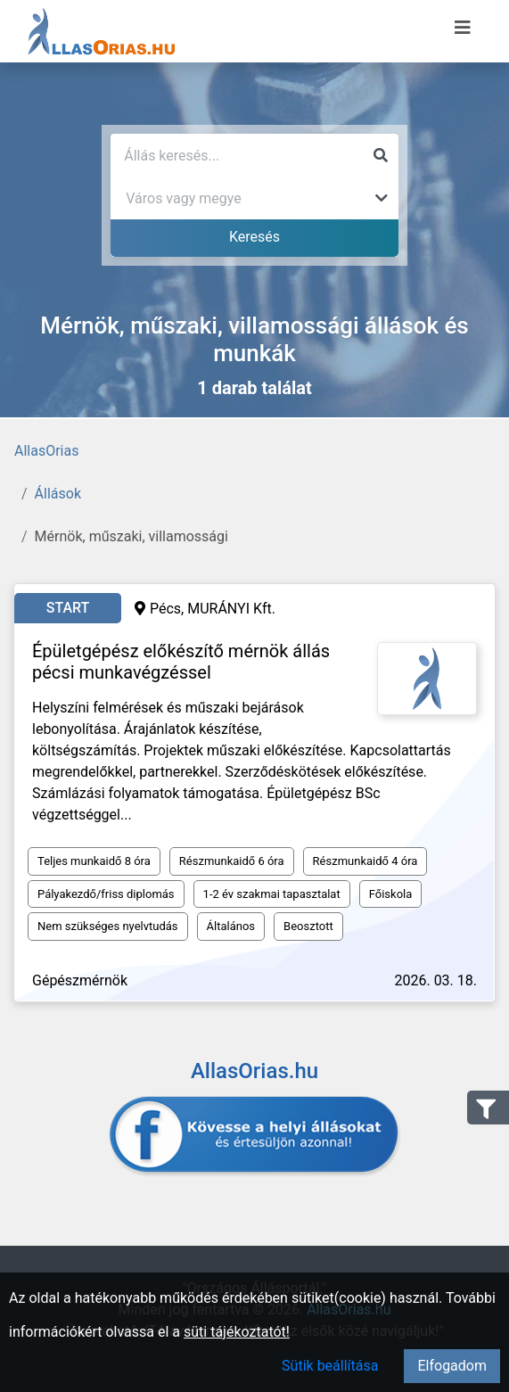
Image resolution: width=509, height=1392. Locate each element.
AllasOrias (46, 450)
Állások (58, 493)
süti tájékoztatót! (237, 1331)
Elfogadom (452, 1365)
